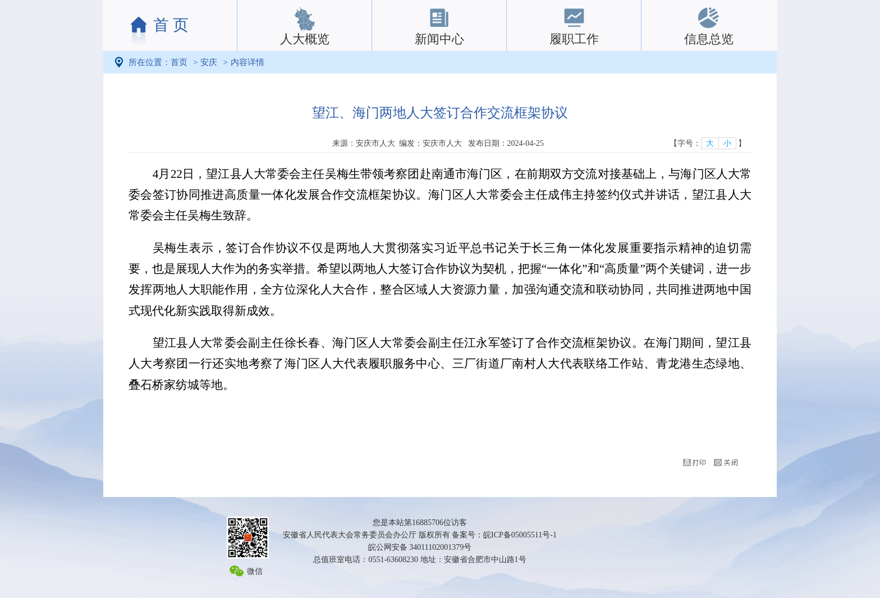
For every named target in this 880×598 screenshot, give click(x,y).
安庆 (208, 62)
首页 (179, 62)
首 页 (171, 25)
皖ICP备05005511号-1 (520, 535)
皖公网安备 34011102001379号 (419, 547)
